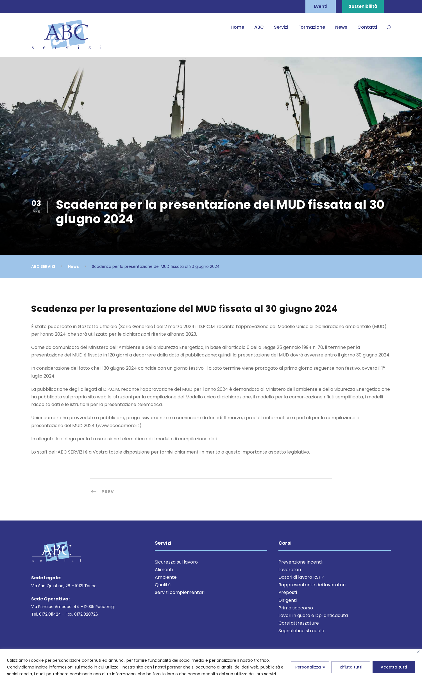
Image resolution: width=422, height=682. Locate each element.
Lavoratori (289, 569)
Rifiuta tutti (351, 667)
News (341, 27)
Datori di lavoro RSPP (301, 577)
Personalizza (308, 667)
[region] (211, 665)
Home (237, 27)
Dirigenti (287, 600)
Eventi (320, 6)
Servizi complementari (180, 592)
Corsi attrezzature (298, 623)
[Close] (418, 651)
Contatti (367, 27)
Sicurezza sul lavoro (176, 562)
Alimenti (164, 569)
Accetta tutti (394, 667)
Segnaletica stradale (301, 630)
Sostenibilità (363, 6)
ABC (259, 27)
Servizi (281, 27)
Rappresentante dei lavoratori (312, 585)
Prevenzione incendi (300, 562)
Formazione (311, 27)
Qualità (163, 585)
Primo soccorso (295, 608)
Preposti (287, 592)
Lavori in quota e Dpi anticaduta (313, 615)
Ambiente (166, 577)
